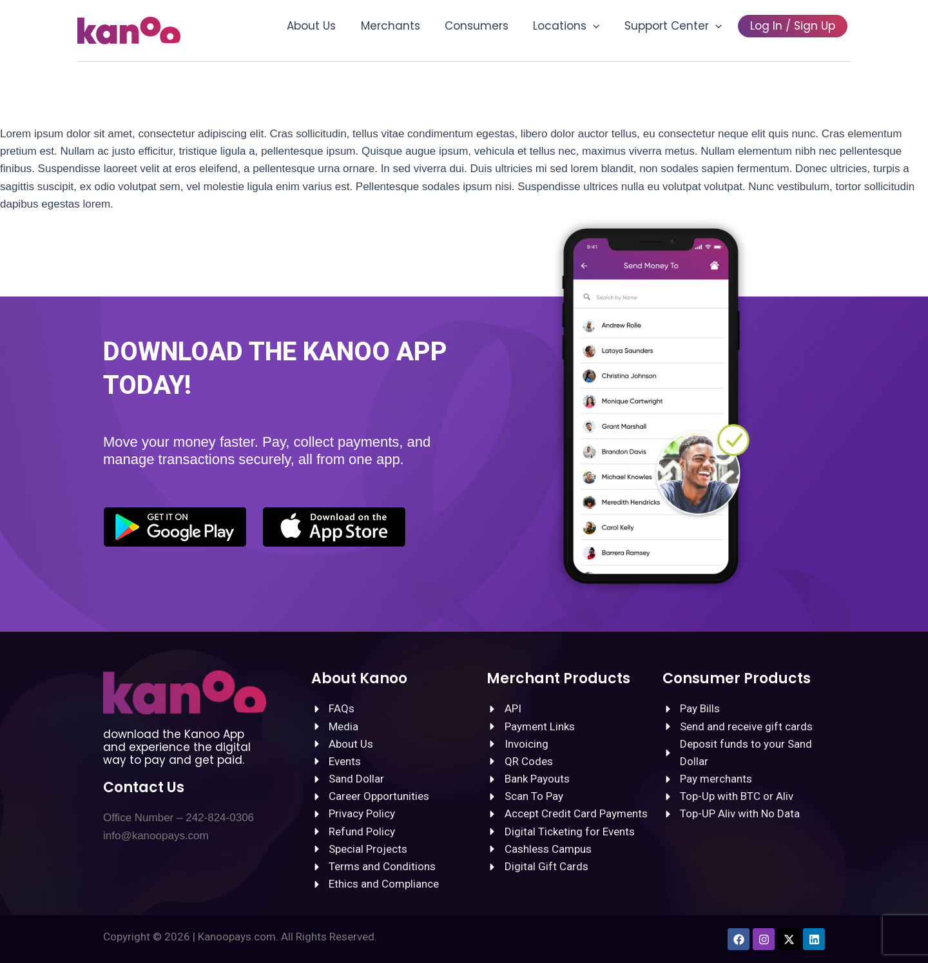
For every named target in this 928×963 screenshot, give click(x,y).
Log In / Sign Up (793, 26)
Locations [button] (574, 26)
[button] (600, 26)
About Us (327, 26)
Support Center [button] (677, 26)
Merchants (403, 26)
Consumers (487, 26)
